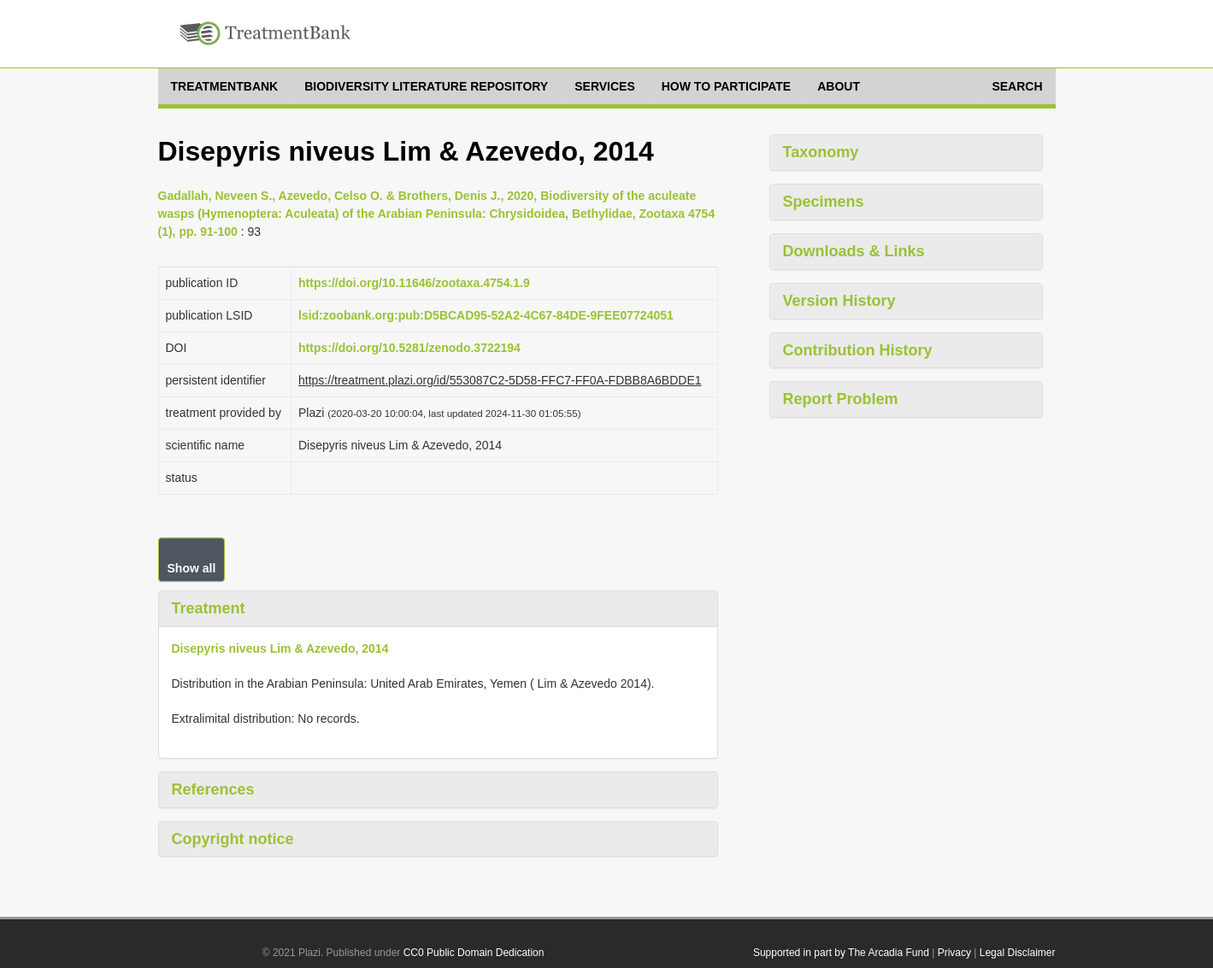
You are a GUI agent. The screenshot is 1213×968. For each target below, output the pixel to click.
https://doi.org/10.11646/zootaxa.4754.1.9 (414, 283)
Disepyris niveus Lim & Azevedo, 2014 (280, 648)
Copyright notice (233, 839)
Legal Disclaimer (1018, 953)
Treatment (208, 608)
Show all (192, 568)
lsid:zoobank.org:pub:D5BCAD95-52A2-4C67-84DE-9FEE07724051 (486, 315)
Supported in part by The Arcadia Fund (841, 953)
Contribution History (858, 350)
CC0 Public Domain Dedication (474, 953)
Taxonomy (821, 152)
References (213, 789)
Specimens (823, 201)
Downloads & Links (854, 251)
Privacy (954, 953)
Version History (839, 300)
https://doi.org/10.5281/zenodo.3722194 (409, 348)
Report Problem (840, 399)
